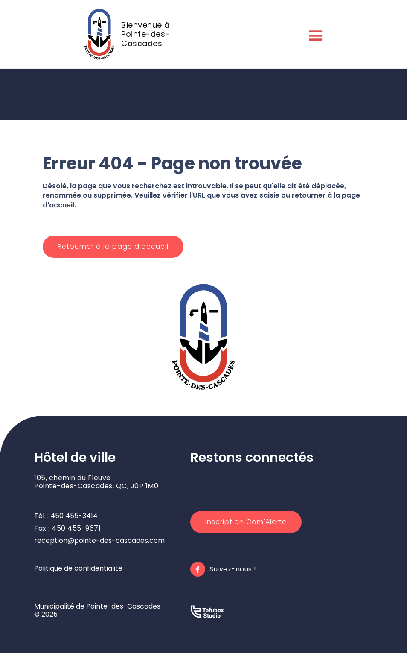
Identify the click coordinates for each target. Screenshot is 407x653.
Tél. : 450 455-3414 (66, 516)
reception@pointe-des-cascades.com (99, 540)
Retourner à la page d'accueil (113, 246)
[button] (314, 34)
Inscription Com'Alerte (246, 522)
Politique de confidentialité (78, 568)
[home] (137, 34)
